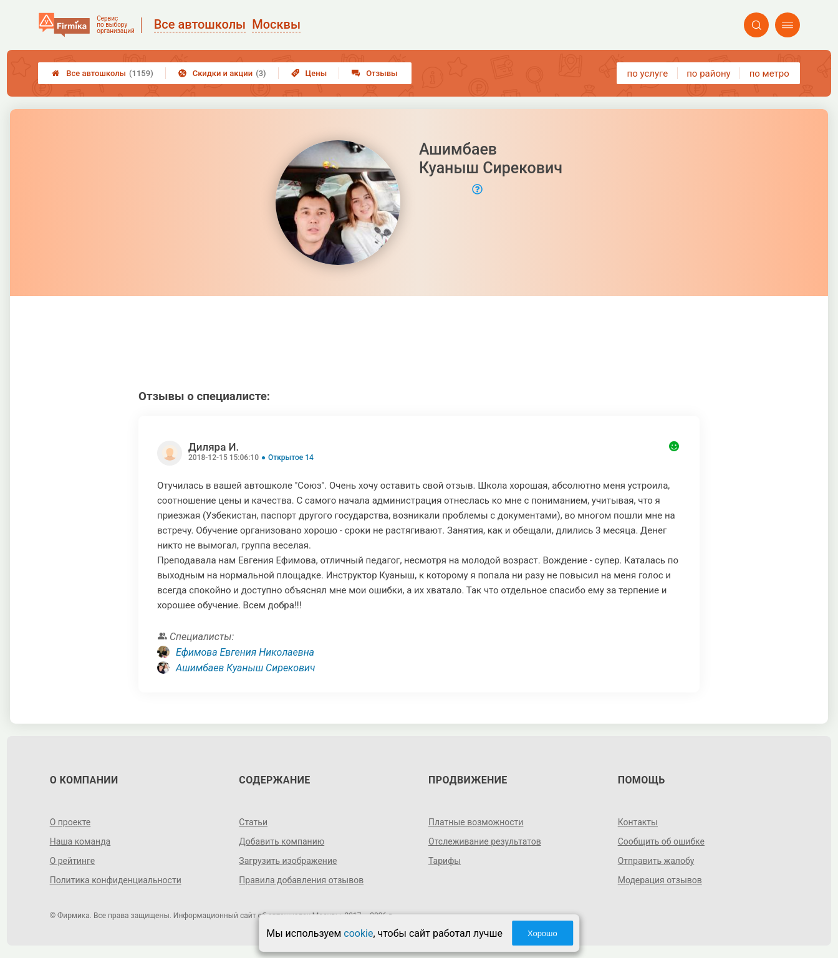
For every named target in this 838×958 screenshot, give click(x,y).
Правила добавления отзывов (301, 880)
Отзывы (374, 73)
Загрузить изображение (288, 861)
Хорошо (542, 933)
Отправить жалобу (656, 861)
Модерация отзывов (660, 880)
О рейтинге (72, 861)
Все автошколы (102, 73)
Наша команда (80, 841)
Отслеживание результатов (484, 841)
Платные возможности (475, 822)
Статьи (253, 822)
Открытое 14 (291, 457)
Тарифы (444, 861)
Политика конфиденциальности (115, 880)
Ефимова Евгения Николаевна (245, 652)
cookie (358, 933)
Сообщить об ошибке (661, 841)
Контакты (638, 822)
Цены (309, 73)
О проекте (70, 822)
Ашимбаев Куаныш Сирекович (245, 668)
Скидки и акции (222, 73)
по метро (769, 73)
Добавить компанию (281, 841)
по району (708, 73)
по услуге (647, 73)
